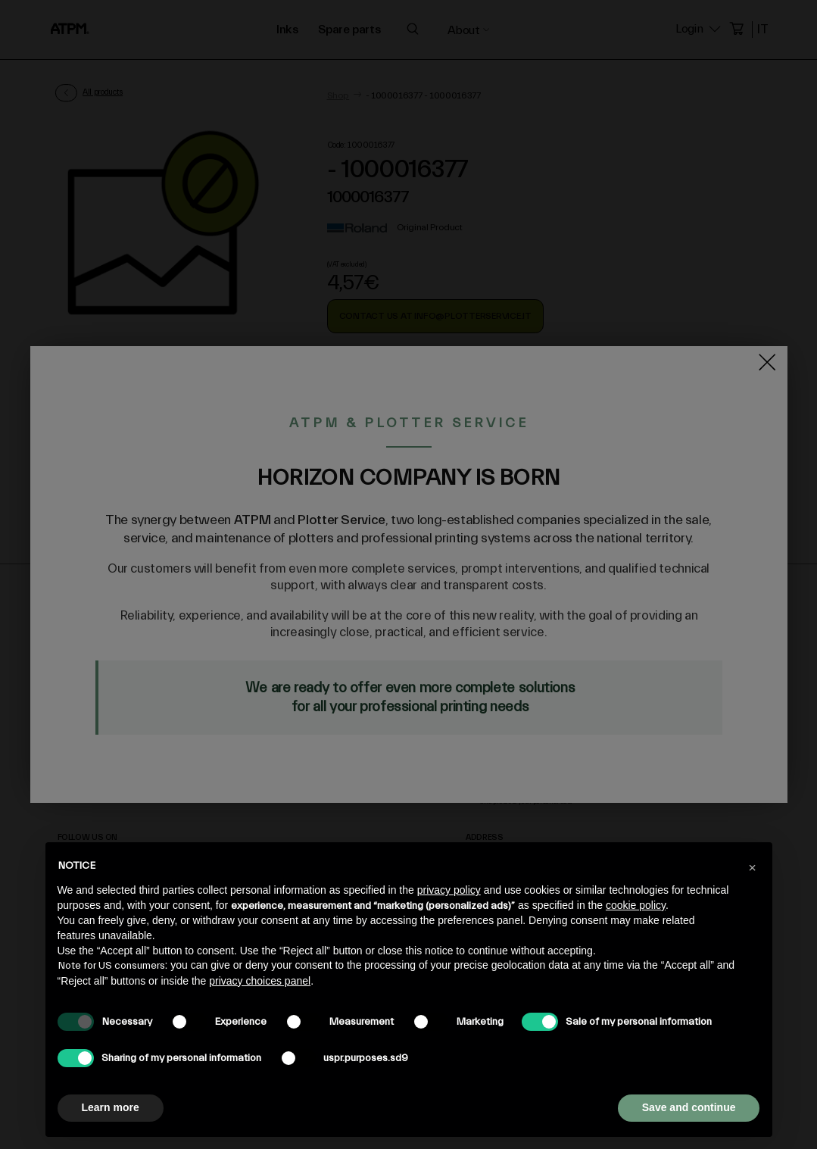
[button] (753, 866)
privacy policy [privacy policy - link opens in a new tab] (449, 890)
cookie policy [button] (636, 905)
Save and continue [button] (689, 1107)
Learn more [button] (110, 1107)
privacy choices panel (259, 981)
